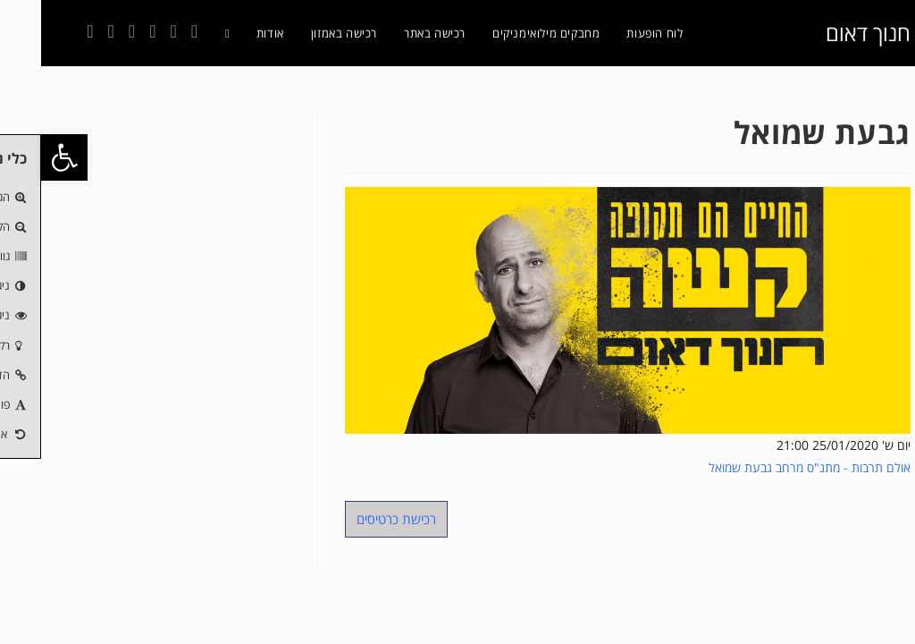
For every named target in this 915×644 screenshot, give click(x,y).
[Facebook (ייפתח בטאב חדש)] (153, 31)
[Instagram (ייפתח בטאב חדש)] (132, 31)
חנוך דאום (827, 32)
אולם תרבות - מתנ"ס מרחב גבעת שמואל (768, 467)
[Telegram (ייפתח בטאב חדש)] (48, 31)
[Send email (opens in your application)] (90, 31)
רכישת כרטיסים (355, 519)
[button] (23, 157)
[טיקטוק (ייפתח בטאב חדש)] (70, 31)
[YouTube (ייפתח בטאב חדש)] (111, 31)
